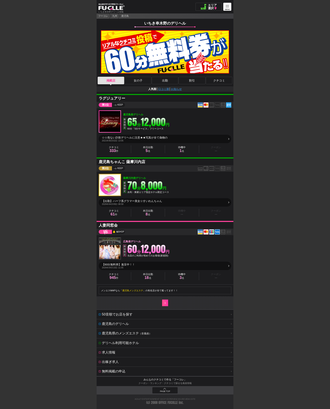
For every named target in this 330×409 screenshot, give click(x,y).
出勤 (165, 80)
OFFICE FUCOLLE (168, 402)
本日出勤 (148, 149)
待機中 (182, 149)
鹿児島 (125, 16)
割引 (192, 80)
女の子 (138, 80)
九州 (114, 16)
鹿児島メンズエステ (132, 290)
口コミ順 (163, 89)
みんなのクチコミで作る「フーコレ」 (165, 379)
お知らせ (176, 89)
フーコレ (103, 16)
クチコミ (219, 80)
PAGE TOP (165, 391)
